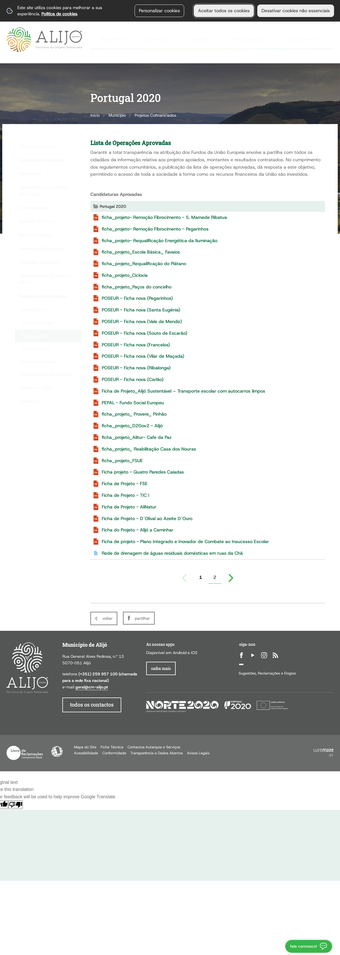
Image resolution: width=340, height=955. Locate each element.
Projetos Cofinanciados (155, 115)
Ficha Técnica (112, 747)
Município (117, 115)
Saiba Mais (161, 668)
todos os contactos (92, 704)
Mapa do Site (85, 747)
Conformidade (114, 753)
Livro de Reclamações (25, 753)
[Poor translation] (15, 804)
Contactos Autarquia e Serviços (154, 747)
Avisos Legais (198, 753)
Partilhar (142, 618)
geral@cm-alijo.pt (91, 687)
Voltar (107, 618)
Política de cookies (59, 14)
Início (95, 115)
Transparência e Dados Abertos (156, 753)
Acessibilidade (57, 751)
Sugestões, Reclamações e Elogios (267, 673)
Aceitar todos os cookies (224, 11)
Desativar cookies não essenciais (296, 11)
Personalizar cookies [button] (159, 11)
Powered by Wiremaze (323, 753)
